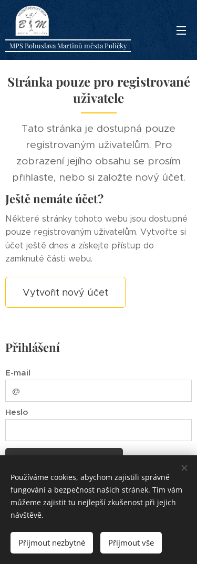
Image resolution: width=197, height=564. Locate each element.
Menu (181, 30)
